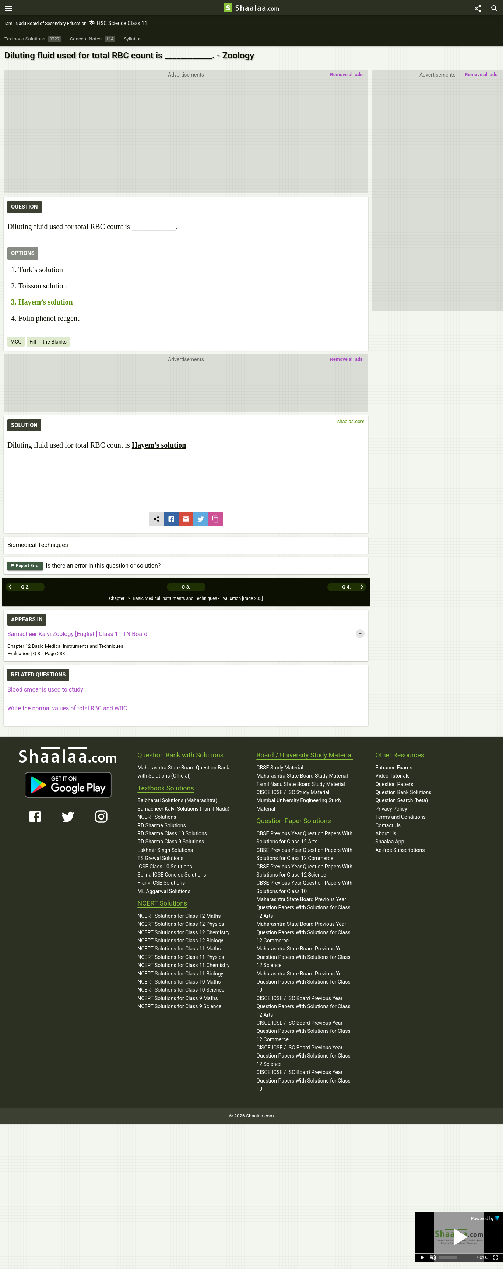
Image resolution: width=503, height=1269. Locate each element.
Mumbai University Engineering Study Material (298, 804)
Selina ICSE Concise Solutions (171, 874)
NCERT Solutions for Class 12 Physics (180, 924)
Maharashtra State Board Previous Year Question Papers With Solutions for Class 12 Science (303, 957)
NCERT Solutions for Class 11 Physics (180, 957)
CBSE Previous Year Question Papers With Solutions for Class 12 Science (304, 870)
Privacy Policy (391, 808)
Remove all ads (481, 75)
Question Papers (394, 784)
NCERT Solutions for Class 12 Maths (179, 915)
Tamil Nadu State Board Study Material (300, 784)
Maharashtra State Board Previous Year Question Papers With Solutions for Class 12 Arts (303, 907)
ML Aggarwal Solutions (163, 891)
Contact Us (388, 825)
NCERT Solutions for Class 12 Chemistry (183, 932)
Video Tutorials (392, 776)
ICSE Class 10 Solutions (164, 866)
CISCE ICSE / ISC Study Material (292, 792)
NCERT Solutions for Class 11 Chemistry (183, 965)
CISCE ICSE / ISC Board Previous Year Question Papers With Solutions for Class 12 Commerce (303, 1031)
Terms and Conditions (400, 817)
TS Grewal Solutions (160, 858)
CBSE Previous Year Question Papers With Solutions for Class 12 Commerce (304, 854)
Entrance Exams (393, 767)
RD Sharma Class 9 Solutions (170, 842)
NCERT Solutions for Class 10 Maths (179, 982)
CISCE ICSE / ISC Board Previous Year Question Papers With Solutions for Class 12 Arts (303, 1006)
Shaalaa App (389, 842)
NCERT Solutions (156, 817)
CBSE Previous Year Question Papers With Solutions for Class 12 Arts (304, 837)
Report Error (25, 567)
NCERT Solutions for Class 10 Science (180, 990)
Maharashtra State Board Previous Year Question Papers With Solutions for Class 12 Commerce (303, 932)
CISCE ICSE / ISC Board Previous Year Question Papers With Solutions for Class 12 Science (303, 1056)
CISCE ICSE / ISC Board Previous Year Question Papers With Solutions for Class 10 (303, 1080)
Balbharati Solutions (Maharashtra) (177, 800)
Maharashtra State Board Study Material (302, 776)
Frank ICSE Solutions (161, 883)
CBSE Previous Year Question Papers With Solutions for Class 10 (304, 887)
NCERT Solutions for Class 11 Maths (179, 949)
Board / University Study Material (304, 755)
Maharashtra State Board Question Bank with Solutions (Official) (183, 771)
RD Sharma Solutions (161, 825)
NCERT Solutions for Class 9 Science (179, 1006)
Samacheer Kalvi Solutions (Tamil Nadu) (183, 808)
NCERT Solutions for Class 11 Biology (180, 973)
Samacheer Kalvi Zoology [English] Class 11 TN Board (77, 633)
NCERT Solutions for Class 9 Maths (177, 998)
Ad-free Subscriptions (400, 850)
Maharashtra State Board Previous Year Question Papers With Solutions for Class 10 (303, 981)
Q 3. (186, 587)
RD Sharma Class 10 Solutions (172, 833)
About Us (385, 833)
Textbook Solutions (165, 788)
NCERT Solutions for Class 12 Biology (180, 940)
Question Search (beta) (401, 800)
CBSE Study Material (279, 767)
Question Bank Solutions (403, 792)
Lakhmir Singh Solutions (165, 850)
